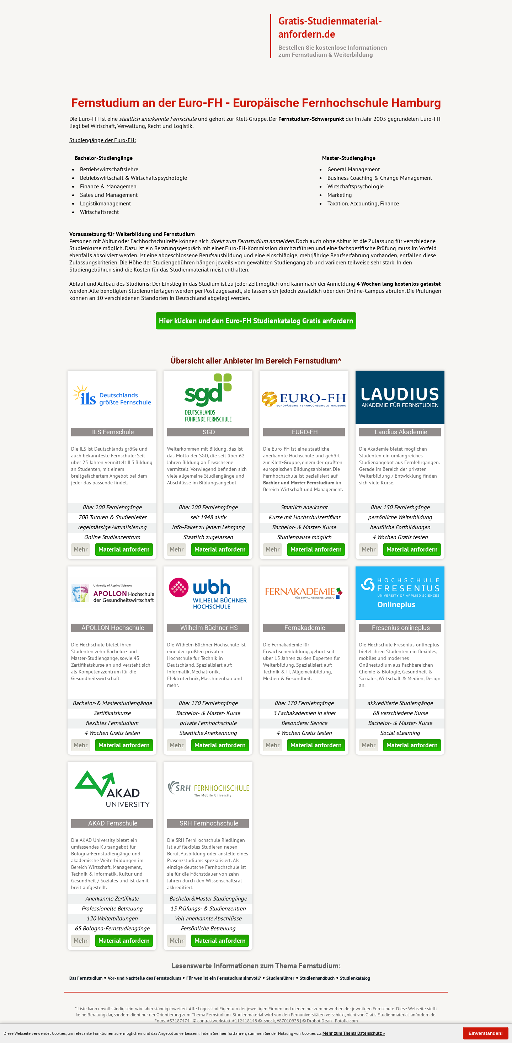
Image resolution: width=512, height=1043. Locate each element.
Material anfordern (124, 549)
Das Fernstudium (85, 978)
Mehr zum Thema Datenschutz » (353, 1033)
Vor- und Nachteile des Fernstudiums (144, 978)
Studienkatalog (355, 978)
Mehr (80, 549)
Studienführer (280, 978)
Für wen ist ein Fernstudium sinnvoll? (223, 978)
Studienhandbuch (317, 978)
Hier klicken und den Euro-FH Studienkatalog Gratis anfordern (256, 321)
